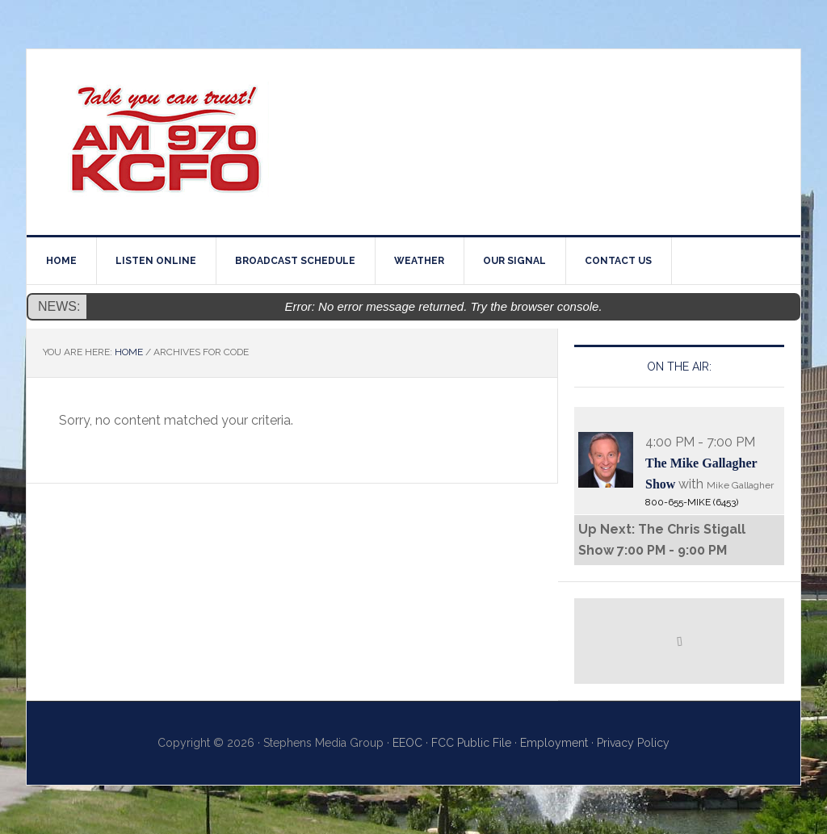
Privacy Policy (633, 742)
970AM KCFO (164, 142)
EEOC (407, 742)
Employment (554, 742)
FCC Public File (471, 742)
